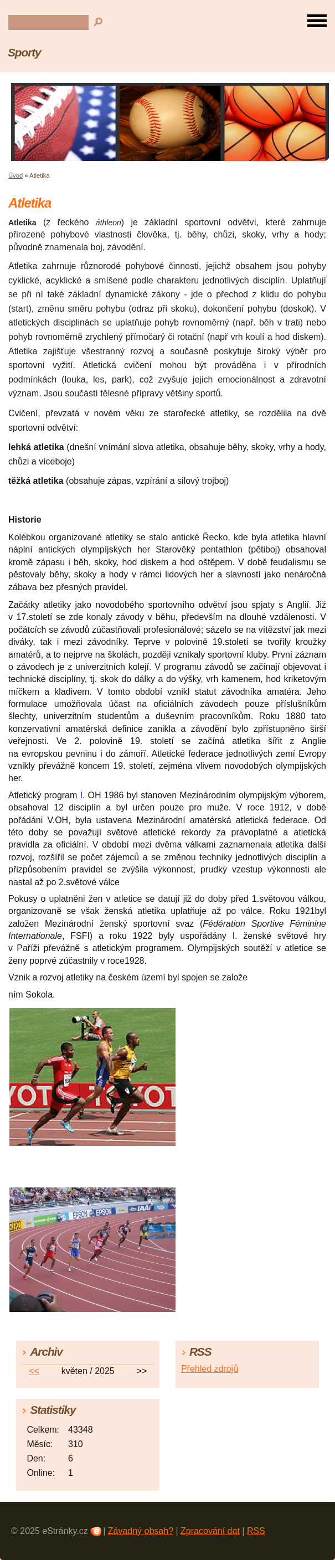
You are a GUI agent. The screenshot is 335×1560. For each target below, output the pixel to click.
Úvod (15, 175)
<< (34, 1371)
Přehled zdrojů (209, 1368)
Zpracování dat (210, 1531)
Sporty (24, 52)
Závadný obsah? (140, 1531)
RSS (256, 1531)
